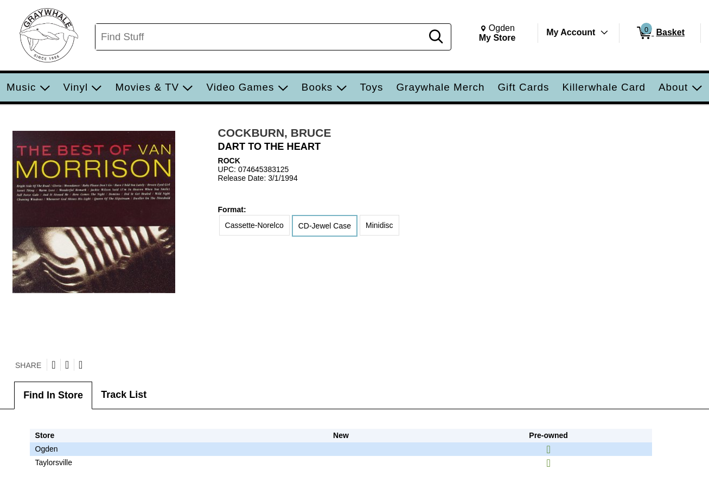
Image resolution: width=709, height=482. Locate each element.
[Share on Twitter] (53, 364)
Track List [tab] (123, 394)
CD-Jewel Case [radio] (324, 225)
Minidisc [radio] (379, 225)
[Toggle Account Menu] (604, 32)
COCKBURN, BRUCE (274, 132)
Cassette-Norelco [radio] (254, 225)
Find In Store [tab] (53, 395)
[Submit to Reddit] (80, 364)
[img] (548, 449)
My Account (570, 32)
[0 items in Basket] (660, 33)
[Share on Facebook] (67, 364)
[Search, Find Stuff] (260, 37)
